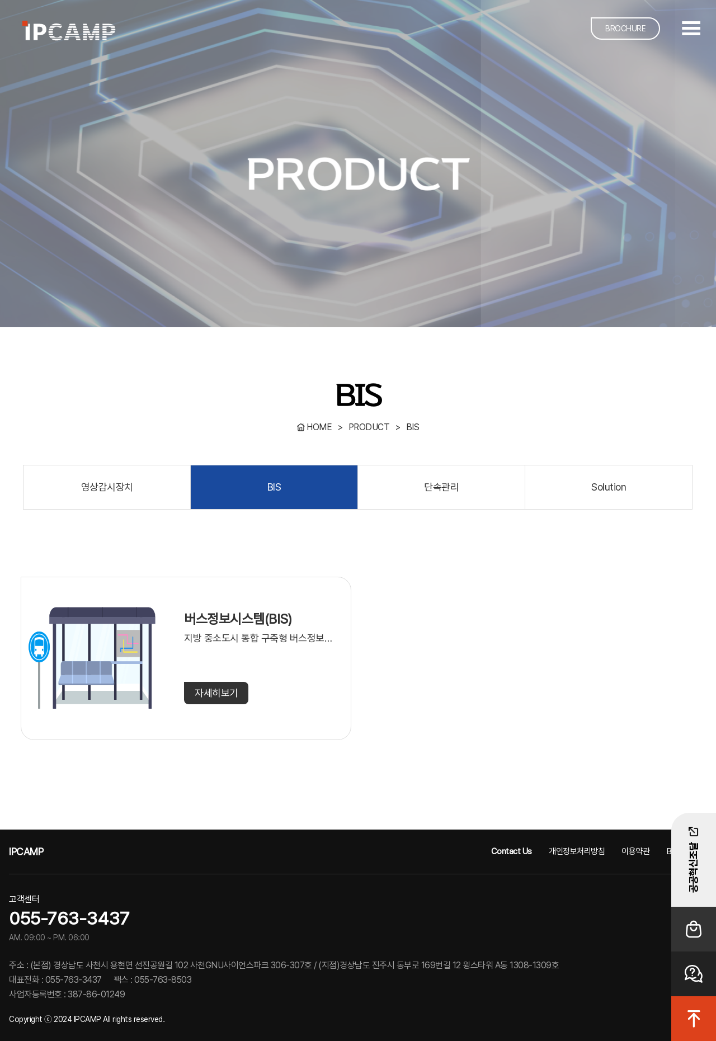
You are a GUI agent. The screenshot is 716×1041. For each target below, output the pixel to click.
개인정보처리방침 (577, 851)
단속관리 (441, 487)
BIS (413, 427)
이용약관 (635, 851)
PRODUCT (369, 427)
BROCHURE (625, 28)
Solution (608, 487)
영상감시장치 (107, 487)
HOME (319, 427)
